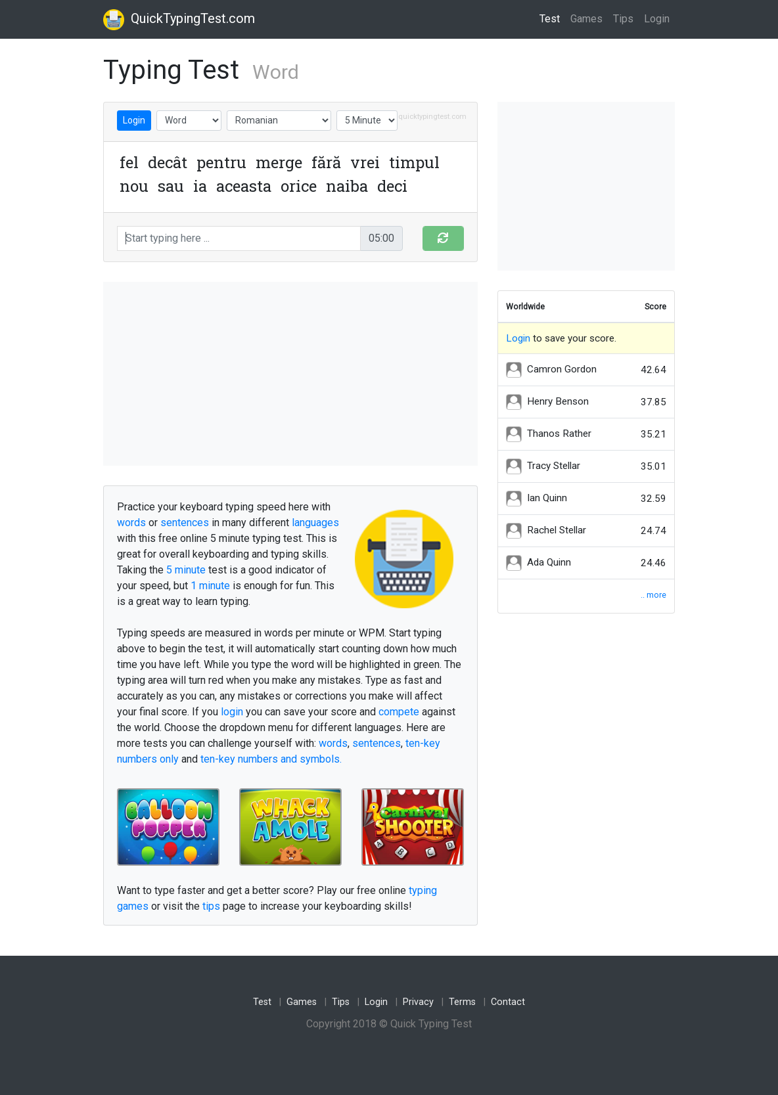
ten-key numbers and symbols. (271, 759)
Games (586, 18)
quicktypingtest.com (432, 116)
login (232, 711)
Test (552, 18)
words (131, 522)
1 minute (210, 585)
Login (657, 18)
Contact (508, 1002)
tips (211, 906)
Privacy (418, 1002)
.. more (653, 595)
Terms (462, 1002)
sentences (184, 522)
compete (398, 711)
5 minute (186, 570)
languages (315, 522)
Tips (623, 18)
